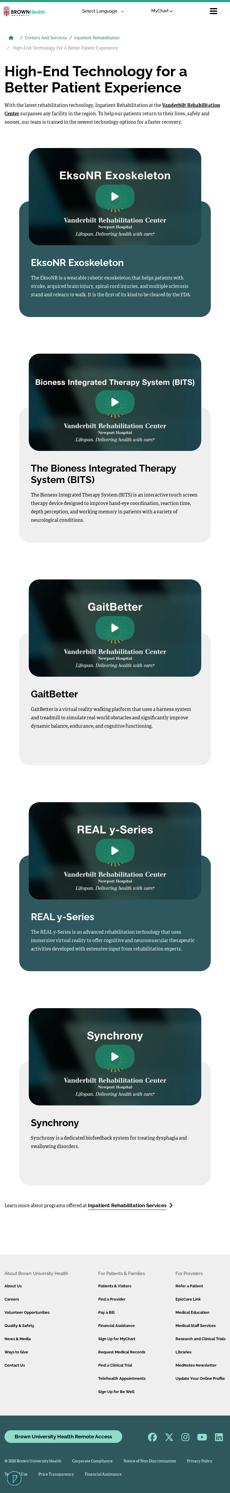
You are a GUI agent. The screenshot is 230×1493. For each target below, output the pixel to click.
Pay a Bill (106, 1312)
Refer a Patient (189, 1286)
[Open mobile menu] (214, 11)
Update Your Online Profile (200, 1378)
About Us (13, 1286)
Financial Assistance (116, 1325)
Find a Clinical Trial (115, 1365)
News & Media (17, 1339)
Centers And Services (46, 37)
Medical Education (192, 1312)
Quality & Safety (19, 1325)
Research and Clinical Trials (200, 1339)
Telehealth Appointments (122, 1378)
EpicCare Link (188, 1299)
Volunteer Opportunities (26, 1312)
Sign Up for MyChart (116, 1339)
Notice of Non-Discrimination (149, 1461)
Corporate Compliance (92, 1461)
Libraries (183, 1352)
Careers (11, 1299)
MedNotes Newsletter (196, 1365)
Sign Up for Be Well (116, 1391)
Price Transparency (56, 1474)
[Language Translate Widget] (100, 11)
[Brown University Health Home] (11, 38)
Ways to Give (16, 1352)
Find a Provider (111, 1299)
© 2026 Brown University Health (32, 1461)
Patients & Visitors (114, 1286)
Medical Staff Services (195, 1325)
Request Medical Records (121, 1352)
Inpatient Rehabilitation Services (130, 1205)
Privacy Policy (199, 1461)
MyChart (162, 11)
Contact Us (14, 1365)
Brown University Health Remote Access (63, 1437)
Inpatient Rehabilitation (96, 37)
